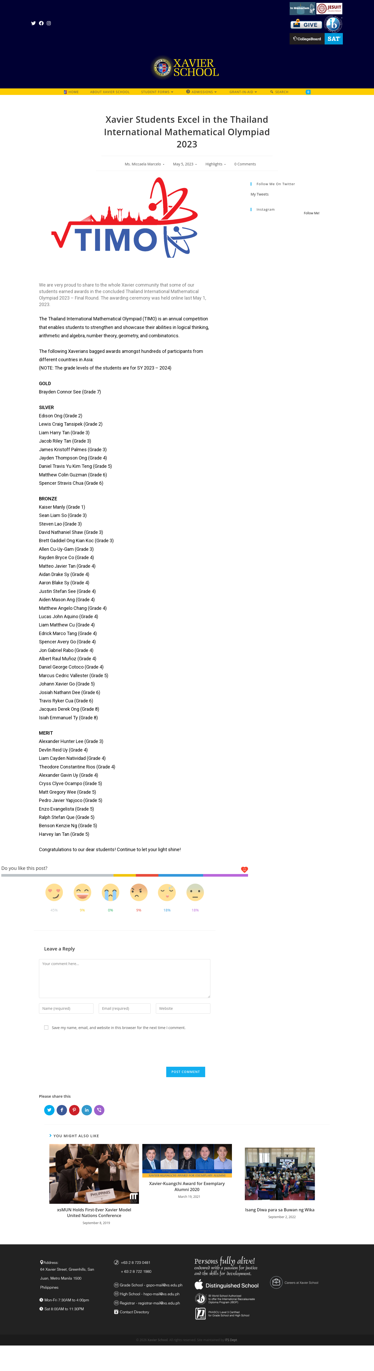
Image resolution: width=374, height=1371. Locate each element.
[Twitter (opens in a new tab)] (34, 23)
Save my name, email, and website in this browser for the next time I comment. (119, 1027)
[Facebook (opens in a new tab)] (41, 23)
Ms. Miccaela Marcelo (143, 163)
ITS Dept (231, 1340)
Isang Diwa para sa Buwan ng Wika (280, 1210)
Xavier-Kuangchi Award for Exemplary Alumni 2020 (187, 1186)
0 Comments (245, 163)
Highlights (213, 163)
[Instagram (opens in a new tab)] (48, 23)
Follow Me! (311, 213)
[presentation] (74, 1048)
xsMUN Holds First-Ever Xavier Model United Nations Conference (94, 1212)
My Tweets (260, 194)
